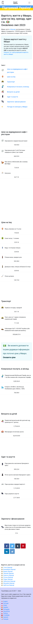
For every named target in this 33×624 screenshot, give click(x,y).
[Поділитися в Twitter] (12, 546)
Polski (4, 605)
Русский (4, 603)
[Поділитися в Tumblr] (17, 546)
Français (4, 619)
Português (5, 609)
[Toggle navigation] (29, 2)
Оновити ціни (9, 357)
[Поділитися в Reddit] (12, 551)
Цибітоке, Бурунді (8, 585)
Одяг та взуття (12, 97)
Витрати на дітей (13, 92)
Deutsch (4, 617)
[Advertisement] (16, 121)
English (4, 601)
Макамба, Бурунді (8, 583)
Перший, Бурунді (8, 573)
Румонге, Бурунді (8, 575)
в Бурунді (12, 29)
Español (4, 607)
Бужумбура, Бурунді (9, 569)
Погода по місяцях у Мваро (17, 107)
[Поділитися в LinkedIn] (6, 551)
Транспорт (11, 82)
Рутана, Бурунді (8, 577)
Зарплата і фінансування (16, 102)
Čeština (4, 613)
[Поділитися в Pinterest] (23, 546)
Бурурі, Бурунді (7, 571)
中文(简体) (5, 615)
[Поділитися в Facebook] (6, 546)
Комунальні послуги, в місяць (18, 87)
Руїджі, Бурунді (8, 579)
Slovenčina (5, 611)
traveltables (15, 2)
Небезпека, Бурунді (9, 581)
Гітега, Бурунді (7, 567)
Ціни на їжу (11, 77)
